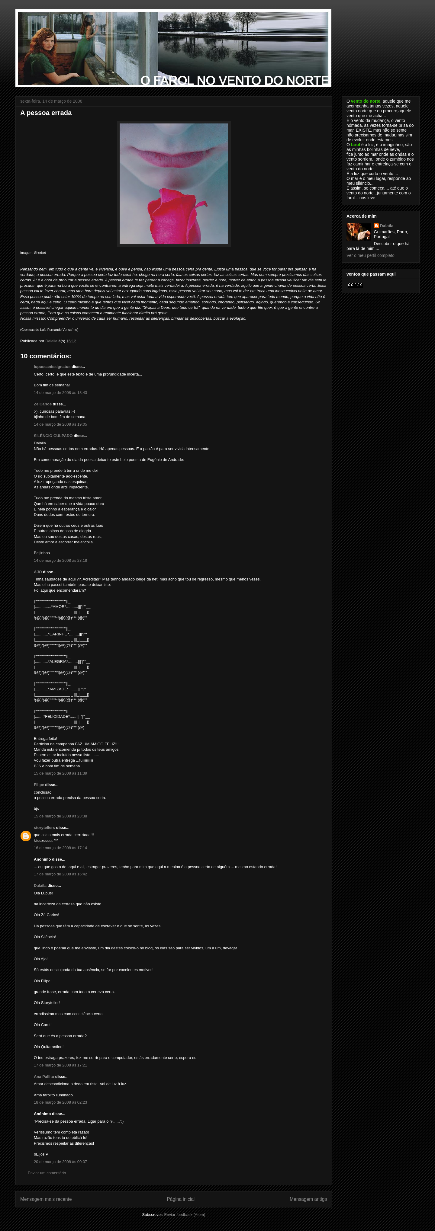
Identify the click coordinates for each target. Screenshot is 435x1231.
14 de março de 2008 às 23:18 (60, 560)
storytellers (44, 827)
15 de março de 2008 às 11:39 (60, 773)
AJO (38, 572)
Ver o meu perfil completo (370, 255)
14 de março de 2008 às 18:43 (60, 392)
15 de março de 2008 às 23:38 (60, 816)
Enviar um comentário (47, 1173)
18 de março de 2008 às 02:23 (60, 1102)
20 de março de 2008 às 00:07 (60, 1161)
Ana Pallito (44, 1076)
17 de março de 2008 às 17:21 (60, 1065)
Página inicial (181, 1199)
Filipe (39, 784)
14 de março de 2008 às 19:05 (60, 424)
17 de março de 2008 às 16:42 (60, 874)
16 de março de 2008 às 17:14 (60, 848)
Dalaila (40, 885)
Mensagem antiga (308, 1199)
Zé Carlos (43, 404)
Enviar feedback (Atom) (184, 1214)
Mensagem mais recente (46, 1199)
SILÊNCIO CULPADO (53, 435)
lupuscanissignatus (52, 366)
